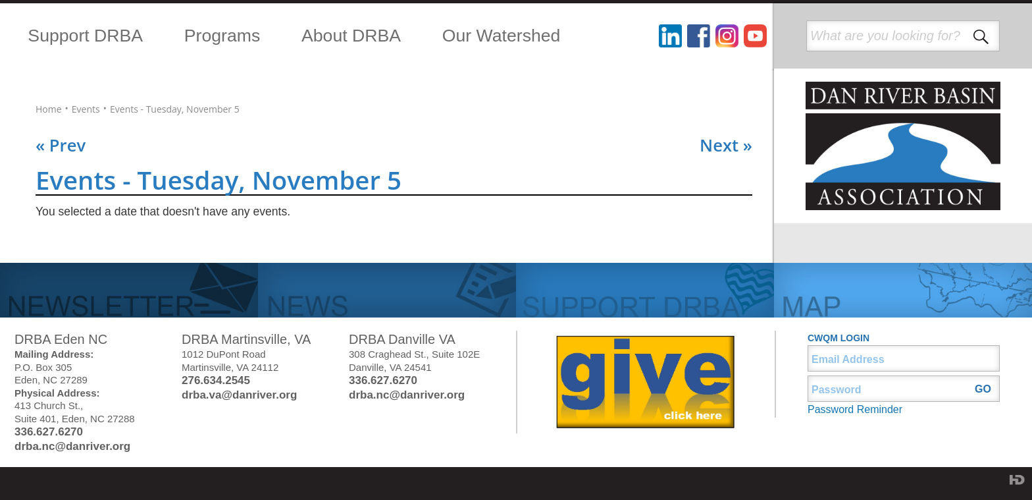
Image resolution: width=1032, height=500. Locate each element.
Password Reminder (855, 409)
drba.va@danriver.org (239, 395)
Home (49, 109)
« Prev (61, 145)
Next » (726, 145)
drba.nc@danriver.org (72, 446)
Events (86, 109)
